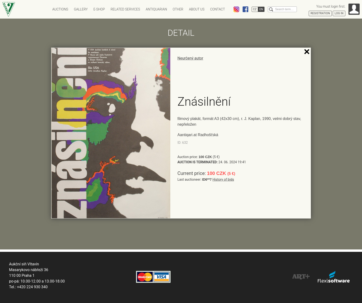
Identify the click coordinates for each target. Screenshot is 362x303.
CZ (255, 9)
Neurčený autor (190, 58)
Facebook (245, 9)
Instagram (236, 9)
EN (261, 9)
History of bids (223, 179)
